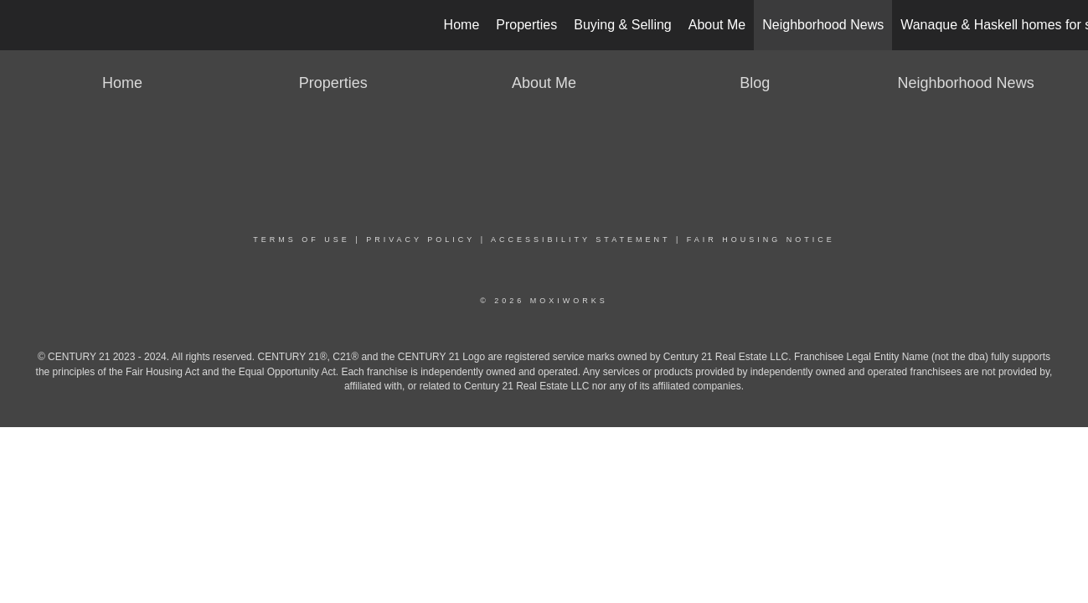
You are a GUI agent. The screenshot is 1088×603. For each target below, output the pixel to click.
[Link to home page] (21, 25)
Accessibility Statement (580, 239)
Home (462, 25)
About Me (716, 25)
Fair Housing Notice (761, 239)
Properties (526, 25)
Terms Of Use (301, 239)
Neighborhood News (823, 25)
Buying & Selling (623, 25)
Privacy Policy (420, 239)
